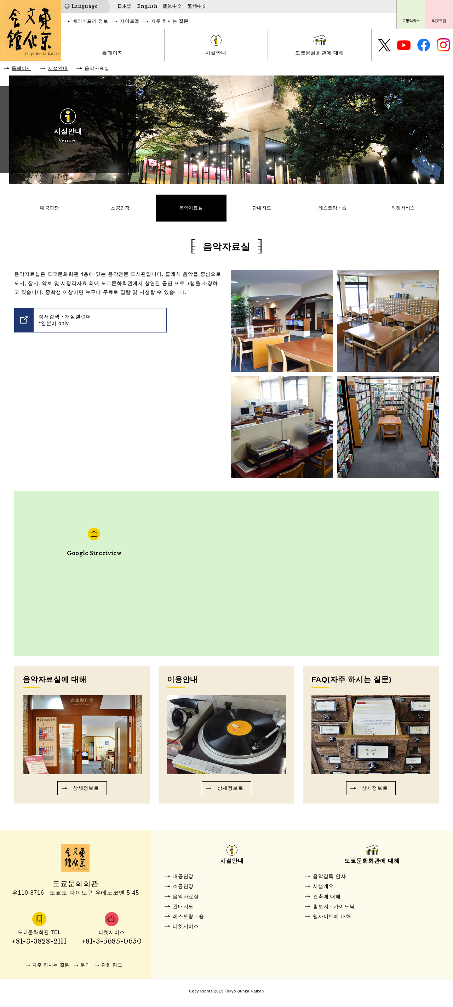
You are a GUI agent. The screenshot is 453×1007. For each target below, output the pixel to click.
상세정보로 (86, 792)
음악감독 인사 (329, 880)
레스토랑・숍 (333, 210)
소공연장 (120, 210)
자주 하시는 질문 (169, 21)
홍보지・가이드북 (334, 910)
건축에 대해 (327, 900)
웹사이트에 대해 (332, 920)
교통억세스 (410, 20)
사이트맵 (129, 21)
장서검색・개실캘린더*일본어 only (65, 324)
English (147, 6)
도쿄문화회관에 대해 (319, 53)
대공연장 (49, 210)
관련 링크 (111, 969)
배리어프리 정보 (90, 21)
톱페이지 (112, 53)
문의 (85, 969)
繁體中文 (197, 6)
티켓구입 (439, 20)
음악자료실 (191, 210)
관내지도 (262, 210)
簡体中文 (172, 6)
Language (84, 6)
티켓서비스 (403, 210)
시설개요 (323, 890)
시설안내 (216, 53)
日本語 (124, 6)
